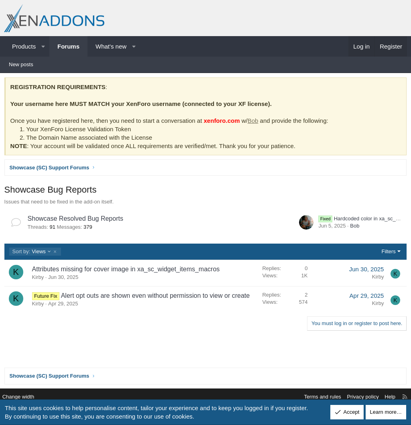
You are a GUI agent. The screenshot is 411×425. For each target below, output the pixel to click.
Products (24, 46)
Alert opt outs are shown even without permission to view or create (157, 297)
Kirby (40, 279)
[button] (43, 46)
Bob (254, 122)
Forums (68, 46)
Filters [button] (387, 253)
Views (33, 253)
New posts (21, 64)
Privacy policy (357, 397)
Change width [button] (24, 397)
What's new (111, 46)
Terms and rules (317, 397)
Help (384, 397)
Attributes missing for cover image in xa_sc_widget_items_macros (128, 270)
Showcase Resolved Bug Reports (77, 220)
